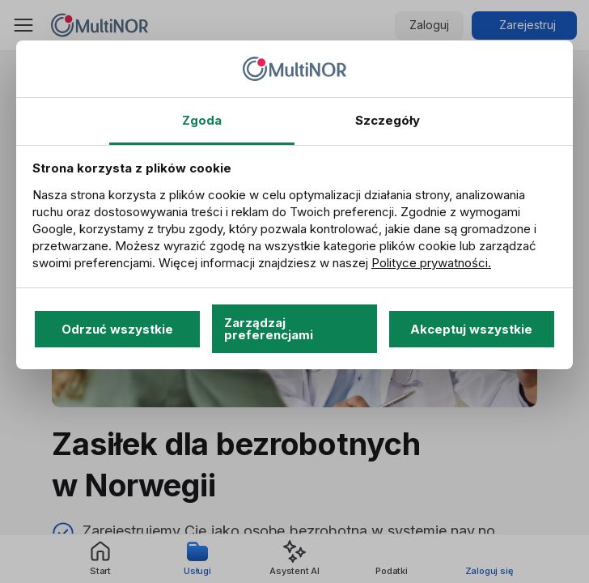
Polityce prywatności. (431, 262)
